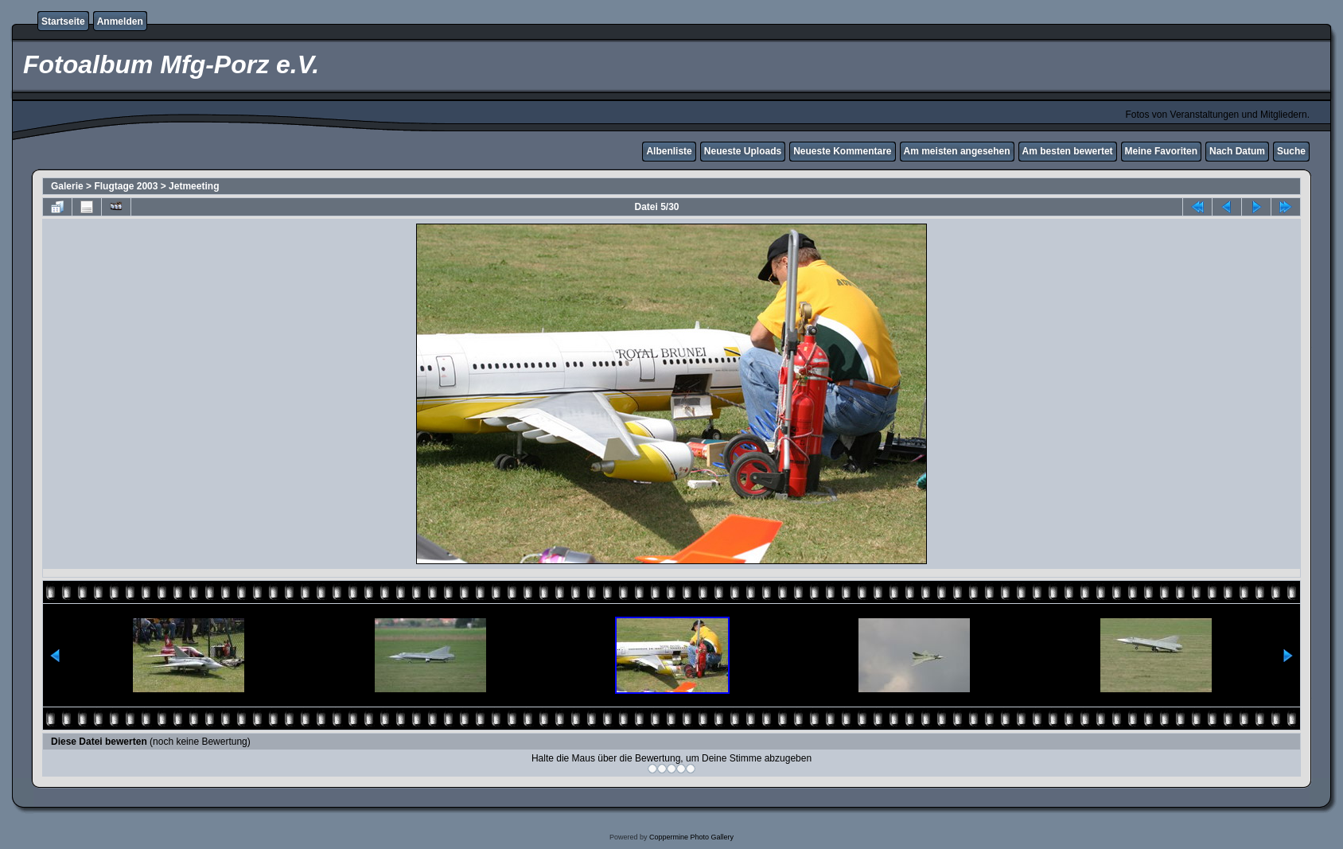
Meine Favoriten (1161, 151)
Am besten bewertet (1067, 151)
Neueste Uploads (742, 151)
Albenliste (668, 151)
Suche (1291, 151)
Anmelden (120, 21)
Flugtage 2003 (126, 186)
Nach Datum (1237, 151)
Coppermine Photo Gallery (691, 837)
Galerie (67, 186)
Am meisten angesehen (957, 151)
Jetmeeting (194, 186)
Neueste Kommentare (842, 151)
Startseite (63, 21)
